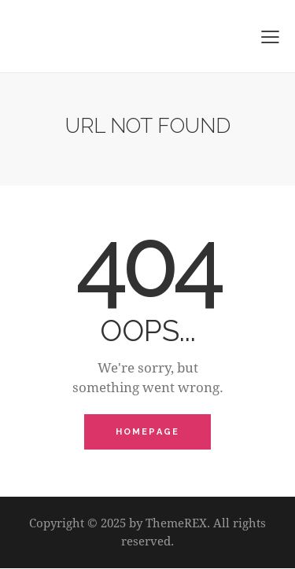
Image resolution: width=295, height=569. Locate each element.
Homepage (148, 432)
